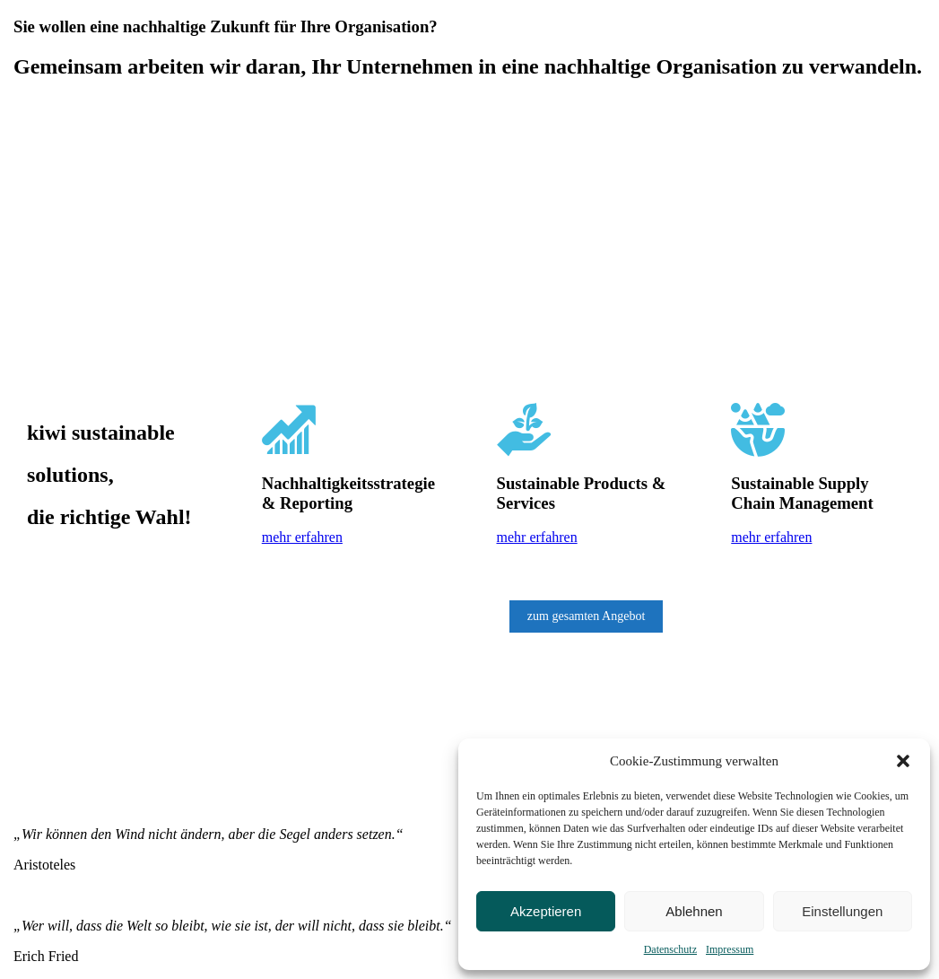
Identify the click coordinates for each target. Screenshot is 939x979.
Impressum (729, 949)
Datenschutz (670, 949)
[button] (903, 761)
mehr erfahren (302, 537)
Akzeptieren (545, 911)
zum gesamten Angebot (586, 616)
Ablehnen (693, 911)
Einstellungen (842, 911)
